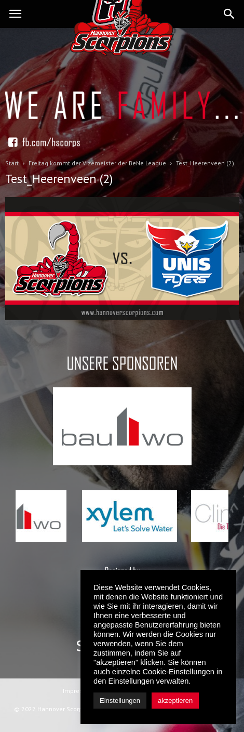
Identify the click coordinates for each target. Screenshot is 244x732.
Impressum (79, 691)
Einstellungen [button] (120, 700)
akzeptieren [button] (175, 700)
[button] (229, 14)
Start (12, 163)
